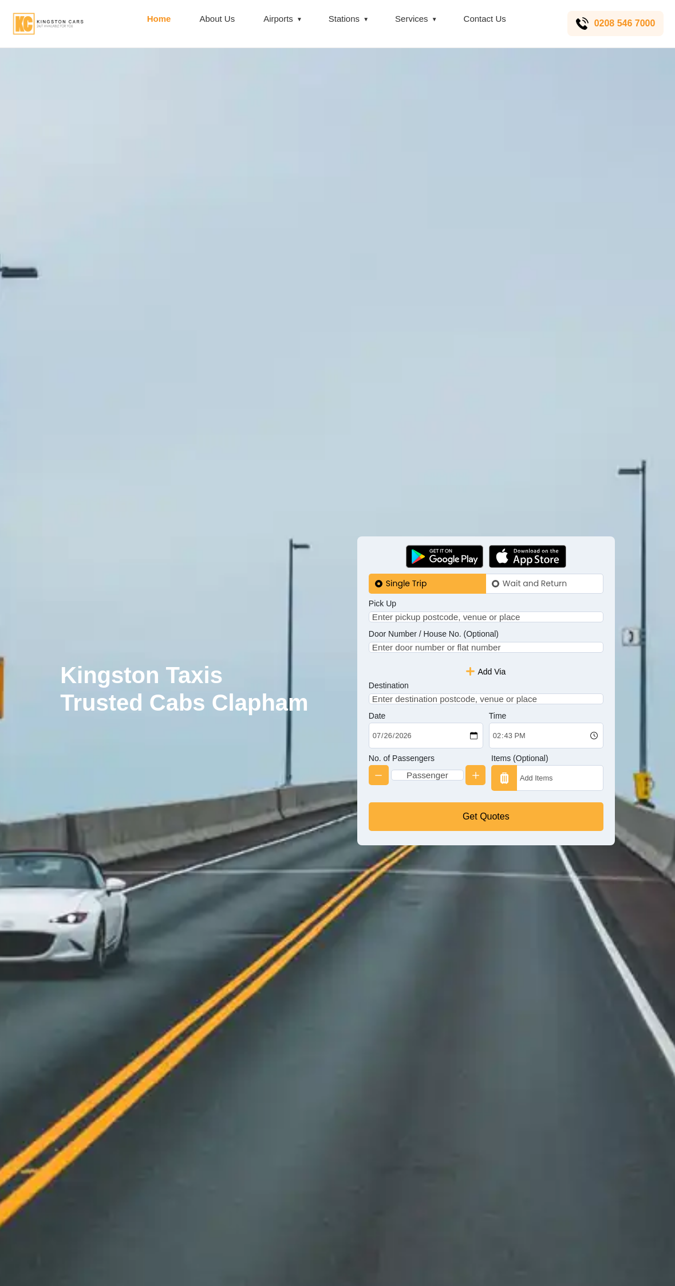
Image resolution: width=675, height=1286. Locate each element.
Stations (342, 18)
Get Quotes (486, 835)
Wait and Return (535, 564)
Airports (277, 18)
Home (157, 18)
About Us (216, 18)
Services (410, 18)
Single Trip (406, 564)
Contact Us (483, 18)
